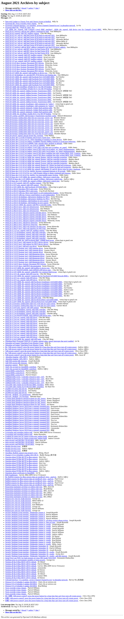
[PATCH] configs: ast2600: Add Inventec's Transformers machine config (31, 116)
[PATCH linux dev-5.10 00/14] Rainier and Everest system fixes (28, 137)
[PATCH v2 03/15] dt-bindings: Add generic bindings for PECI (27, 197)
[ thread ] (24, 8)
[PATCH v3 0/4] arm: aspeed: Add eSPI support (22, 308)
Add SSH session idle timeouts (16, 361)
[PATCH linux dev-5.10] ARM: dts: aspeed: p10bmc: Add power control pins (32, 177)
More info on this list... (13, 10)
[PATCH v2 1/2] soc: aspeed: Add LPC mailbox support (25, 230)
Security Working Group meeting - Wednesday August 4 (25, 512)
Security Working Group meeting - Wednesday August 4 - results (28, 524)
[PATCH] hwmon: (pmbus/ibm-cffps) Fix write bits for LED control (29, 134)
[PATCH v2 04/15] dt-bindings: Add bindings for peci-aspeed (27, 201)
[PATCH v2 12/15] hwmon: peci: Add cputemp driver (24, 248)
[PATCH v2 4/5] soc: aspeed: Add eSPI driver (21, 278)
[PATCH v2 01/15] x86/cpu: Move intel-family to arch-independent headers (32, 193)
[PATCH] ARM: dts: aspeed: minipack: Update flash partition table (29, 108)
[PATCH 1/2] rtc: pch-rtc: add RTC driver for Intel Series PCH (27, 49)
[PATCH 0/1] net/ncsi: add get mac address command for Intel (27, 31)
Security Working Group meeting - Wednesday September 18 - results (30, 552)
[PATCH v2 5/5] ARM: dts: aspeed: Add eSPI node (23, 298)
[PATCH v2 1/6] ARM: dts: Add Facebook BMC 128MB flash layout (29, 240)
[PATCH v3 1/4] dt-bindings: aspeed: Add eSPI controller (25, 309)
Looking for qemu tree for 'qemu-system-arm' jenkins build (26, 436)
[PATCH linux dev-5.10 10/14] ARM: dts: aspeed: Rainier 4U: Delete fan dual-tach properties (38, 165)
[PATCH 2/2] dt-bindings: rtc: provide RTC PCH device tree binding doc (31, 75)
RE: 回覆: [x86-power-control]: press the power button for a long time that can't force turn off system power (43, 596)
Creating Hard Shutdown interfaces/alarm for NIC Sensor (25, 398)
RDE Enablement (11, 475)
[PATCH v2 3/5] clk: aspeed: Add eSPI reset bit (22, 274)
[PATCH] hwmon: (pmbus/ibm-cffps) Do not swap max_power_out (29, 118)
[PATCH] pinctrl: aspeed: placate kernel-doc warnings (24, 136)
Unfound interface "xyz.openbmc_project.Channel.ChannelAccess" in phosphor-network (36, 580)
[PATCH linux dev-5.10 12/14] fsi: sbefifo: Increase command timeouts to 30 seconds (35, 171)
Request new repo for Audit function (18, 499)
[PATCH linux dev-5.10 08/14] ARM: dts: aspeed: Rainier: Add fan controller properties (36, 157)
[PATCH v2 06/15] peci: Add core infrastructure (22, 207)
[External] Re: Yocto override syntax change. (21, 23)
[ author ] (31, 8)
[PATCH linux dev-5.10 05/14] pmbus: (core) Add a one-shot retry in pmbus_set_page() (36, 147)
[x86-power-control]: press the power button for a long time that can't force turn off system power (39, 351)
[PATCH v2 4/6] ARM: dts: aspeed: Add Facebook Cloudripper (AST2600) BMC (34, 282)
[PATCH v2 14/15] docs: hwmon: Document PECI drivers (25, 264)
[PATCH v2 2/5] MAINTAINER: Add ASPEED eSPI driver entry (28, 270)
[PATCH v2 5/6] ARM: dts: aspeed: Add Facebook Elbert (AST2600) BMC (32, 300)
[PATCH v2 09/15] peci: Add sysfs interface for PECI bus (25, 226)
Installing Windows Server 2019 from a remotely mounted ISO (27, 406)
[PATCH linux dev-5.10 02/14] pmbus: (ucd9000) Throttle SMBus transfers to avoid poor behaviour (40, 141)
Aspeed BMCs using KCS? (15, 371)
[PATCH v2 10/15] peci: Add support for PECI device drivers (27, 242)
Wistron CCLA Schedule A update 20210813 (21, 582)
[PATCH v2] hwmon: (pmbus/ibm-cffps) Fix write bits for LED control (30, 304)
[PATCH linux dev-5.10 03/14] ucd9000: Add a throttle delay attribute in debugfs (34, 143)
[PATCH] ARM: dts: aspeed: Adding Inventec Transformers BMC (28, 91)
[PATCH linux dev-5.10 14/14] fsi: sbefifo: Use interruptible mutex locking (32, 175)
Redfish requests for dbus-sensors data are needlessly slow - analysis (29, 479)
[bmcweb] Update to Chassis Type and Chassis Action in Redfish (28, 22)
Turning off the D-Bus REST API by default (21, 562)
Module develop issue (13, 446)
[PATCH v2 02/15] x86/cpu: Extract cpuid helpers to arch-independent (30, 195)
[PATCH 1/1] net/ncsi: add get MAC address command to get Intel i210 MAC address (35, 47)
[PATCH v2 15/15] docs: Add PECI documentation (23, 266)
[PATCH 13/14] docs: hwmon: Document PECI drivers (24, 63)
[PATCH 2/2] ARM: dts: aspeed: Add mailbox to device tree (26, 73)
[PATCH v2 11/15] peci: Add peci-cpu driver (21, 246)
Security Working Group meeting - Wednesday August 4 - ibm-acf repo (30, 522)
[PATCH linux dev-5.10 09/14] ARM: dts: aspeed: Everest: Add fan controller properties (36, 161)
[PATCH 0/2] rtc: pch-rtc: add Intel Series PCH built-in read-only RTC (30, 35)
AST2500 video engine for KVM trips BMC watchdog (24, 385)
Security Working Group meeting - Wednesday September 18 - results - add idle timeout (36, 556)
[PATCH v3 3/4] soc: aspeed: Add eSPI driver (21, 317)
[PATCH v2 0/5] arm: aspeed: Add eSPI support (22, 185)
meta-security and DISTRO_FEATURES (19, 440)
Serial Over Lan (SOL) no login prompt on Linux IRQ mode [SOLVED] (30, 558)
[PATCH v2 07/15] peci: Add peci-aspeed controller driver (26, 213)
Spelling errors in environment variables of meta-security (25, 560)
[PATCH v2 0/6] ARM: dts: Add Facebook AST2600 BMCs (26, 187)
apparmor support (11, 365)
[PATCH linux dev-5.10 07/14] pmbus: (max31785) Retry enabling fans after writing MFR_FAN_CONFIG (43, 153)
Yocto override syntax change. (16, 588)
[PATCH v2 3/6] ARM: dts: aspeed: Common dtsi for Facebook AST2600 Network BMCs (37, 276)
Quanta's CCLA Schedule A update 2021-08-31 (22, 455)
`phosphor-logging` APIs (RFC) (16, 357)
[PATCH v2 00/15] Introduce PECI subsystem (21, 189)
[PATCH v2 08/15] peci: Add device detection (21, 223)
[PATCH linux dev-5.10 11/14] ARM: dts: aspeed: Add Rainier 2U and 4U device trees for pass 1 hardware (43, 169)
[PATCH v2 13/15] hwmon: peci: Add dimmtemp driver (25, 254)
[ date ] (36, 8)
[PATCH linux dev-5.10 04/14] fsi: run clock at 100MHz (25, 145)
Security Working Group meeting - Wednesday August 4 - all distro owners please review (36, 520)
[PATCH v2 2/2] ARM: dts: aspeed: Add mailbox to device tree (27, 268)
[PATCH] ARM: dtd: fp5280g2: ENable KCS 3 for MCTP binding (28, 87)
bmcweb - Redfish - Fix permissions (18, 394)
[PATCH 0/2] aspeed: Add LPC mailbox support (22, 33)
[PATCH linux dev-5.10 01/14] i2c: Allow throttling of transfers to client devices (33, 139)
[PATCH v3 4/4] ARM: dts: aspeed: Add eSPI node (23, 339)
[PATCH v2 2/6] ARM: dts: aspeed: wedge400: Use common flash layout (31, 272)
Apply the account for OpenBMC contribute (21, 367)
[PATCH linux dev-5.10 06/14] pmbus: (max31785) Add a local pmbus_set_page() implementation (40, 149)
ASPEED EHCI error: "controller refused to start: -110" (25, 377)
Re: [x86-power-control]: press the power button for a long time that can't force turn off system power (41, 347)
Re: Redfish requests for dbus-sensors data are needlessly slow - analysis (31, 477)
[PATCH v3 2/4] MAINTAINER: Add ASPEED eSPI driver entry (28, 315)
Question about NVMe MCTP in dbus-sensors (21, 457)
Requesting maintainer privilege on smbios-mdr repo (24, 487)
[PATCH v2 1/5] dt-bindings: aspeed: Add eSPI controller (25, 232)
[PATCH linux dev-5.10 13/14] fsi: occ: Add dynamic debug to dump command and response (38, 173)
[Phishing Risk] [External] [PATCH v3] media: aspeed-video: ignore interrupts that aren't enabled (39, 341)
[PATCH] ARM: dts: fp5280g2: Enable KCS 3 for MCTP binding (28, 114)
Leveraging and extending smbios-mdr (19, 432)
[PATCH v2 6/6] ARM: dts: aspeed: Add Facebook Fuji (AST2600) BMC (31, 302)
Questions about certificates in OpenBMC (20, 473)
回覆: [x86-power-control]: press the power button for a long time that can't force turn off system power (42, 598)
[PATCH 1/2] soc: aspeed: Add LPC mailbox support (24, 55)
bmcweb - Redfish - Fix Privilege (17, 396)
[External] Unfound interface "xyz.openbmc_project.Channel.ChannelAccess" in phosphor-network (40, 25)
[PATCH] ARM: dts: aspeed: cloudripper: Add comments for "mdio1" (30, 104)
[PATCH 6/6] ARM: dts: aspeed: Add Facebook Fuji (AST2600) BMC (30, 77)
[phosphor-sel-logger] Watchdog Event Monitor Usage (24, 343)
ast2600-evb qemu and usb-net (16, 389)
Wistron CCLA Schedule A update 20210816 (21, 584)
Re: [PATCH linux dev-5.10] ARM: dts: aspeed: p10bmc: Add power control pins (34, 179)
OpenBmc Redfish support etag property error (21, 453)
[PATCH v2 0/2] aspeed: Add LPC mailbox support (23, 183)
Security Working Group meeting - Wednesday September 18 (27, 546)
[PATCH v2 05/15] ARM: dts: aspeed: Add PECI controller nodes (28, 205)
